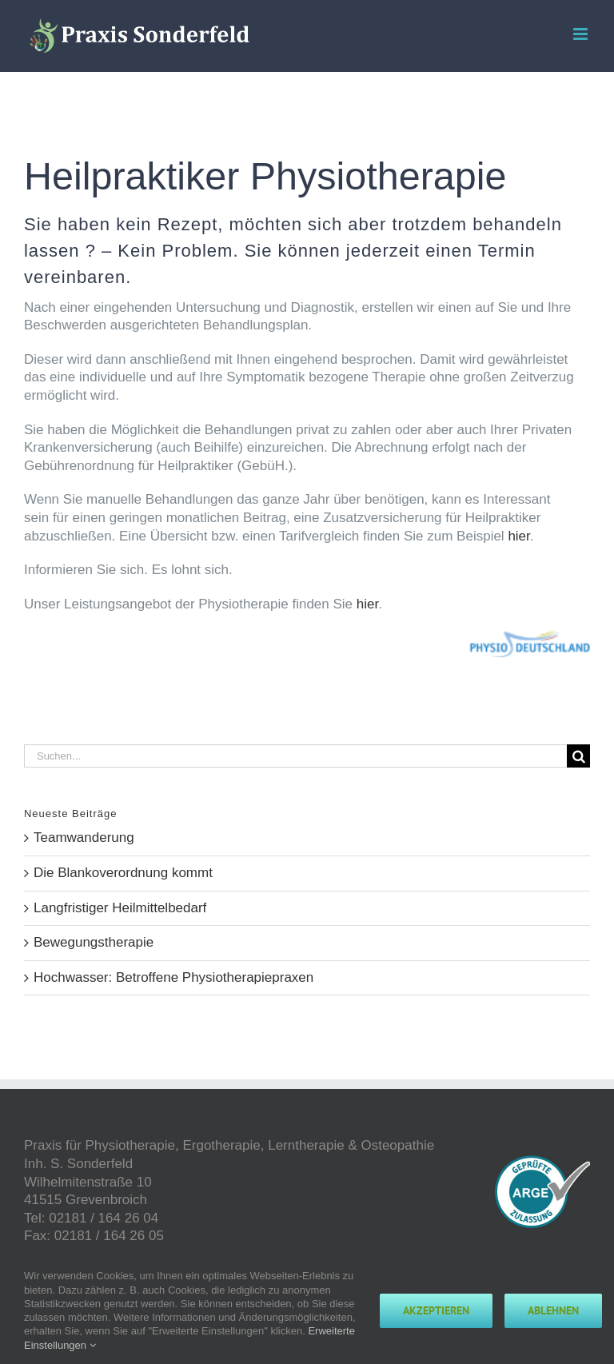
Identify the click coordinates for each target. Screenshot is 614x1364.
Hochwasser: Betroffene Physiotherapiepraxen (173, 977)
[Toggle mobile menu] (581, 34)
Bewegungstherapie (94, 942)
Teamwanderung (84, 837)
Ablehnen (553, 1310)
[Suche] (578, 756)
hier (518, 536)
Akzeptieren (436, 1310)
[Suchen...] (295, 756)
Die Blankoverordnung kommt (123, 872)
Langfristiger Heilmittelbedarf (120, 907)
